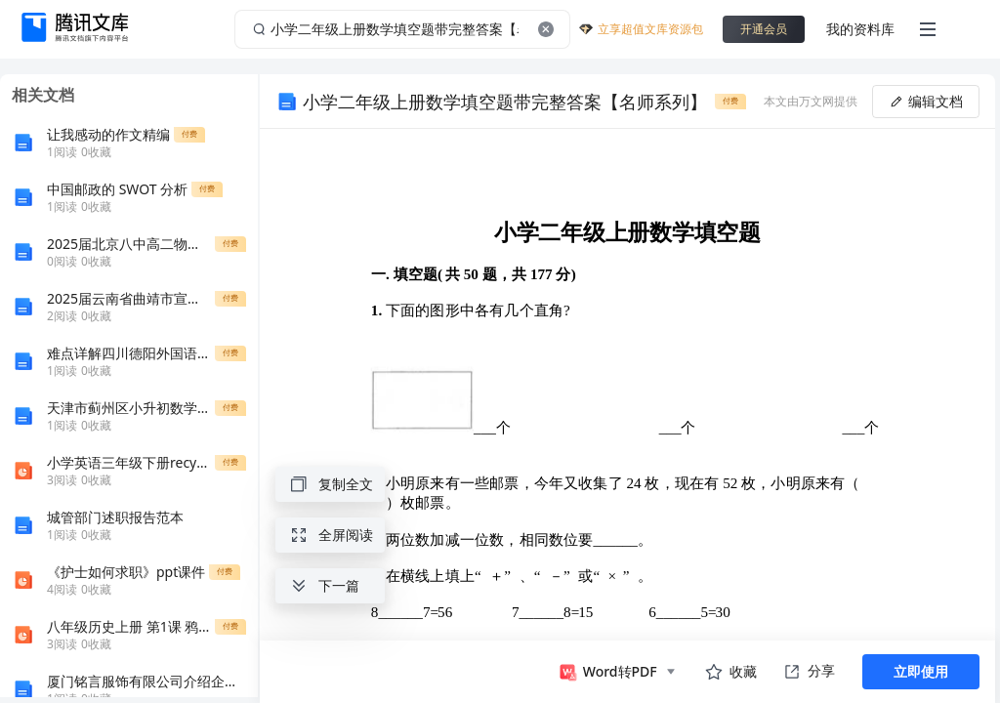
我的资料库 (860, 29)
